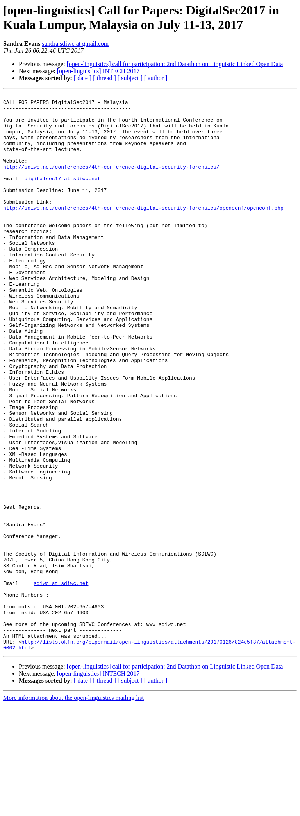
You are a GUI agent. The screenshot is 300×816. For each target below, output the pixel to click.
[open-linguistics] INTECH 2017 (98, 71)
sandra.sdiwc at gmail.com (75, 43)
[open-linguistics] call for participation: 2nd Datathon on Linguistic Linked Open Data (175, 64)
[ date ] (82, 78)
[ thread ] (104, 78)
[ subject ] (130, 78)
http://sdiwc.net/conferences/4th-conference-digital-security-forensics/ (111, 181)
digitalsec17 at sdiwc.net (63, 195)
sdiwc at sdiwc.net (61, 681)
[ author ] (156, 78)
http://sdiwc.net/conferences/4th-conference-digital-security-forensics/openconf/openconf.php (143, 231)
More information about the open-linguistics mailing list (73, 809)
